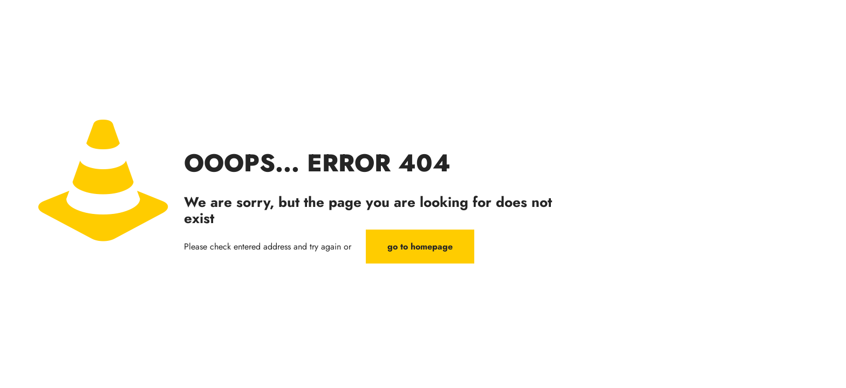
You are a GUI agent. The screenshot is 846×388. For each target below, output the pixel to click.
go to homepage (420, 246)
